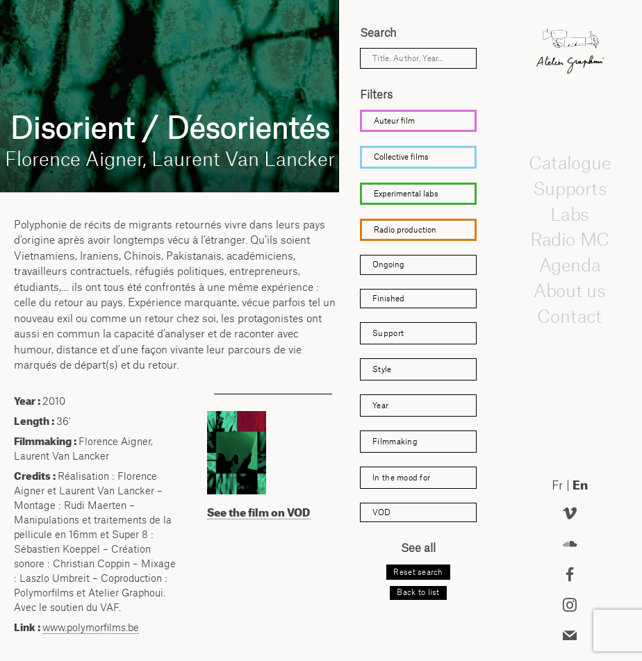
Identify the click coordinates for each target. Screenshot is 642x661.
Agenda (569, 264)
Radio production (405, 230)
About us (570, 290)
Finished (388, 298)
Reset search (418, 572)
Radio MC (570, 239)
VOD (381, 512)
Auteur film (394, 121)
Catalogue (570, 162)
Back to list (418, 592)
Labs (569, 213)
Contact (569, 316)
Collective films (401, 157)
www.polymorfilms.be (90, 627)
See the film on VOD (259, 512)
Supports (570, 188)
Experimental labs (406, 194)
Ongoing (388, 264)
